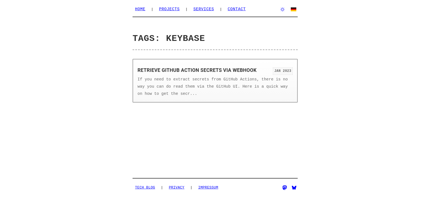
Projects (169, 9)
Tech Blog (145, 187)
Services (203, 9)
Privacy (176, 187)
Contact (236, 9)
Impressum (208, 187)
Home (140, 9)
